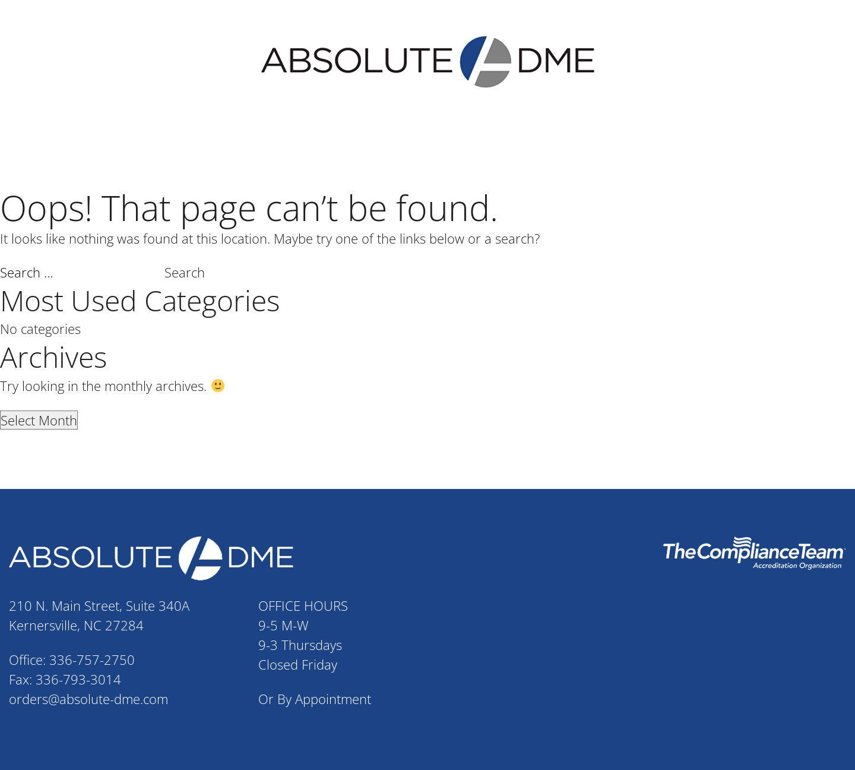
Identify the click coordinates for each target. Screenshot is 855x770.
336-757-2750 (92, 658)
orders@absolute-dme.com (88, 697)
